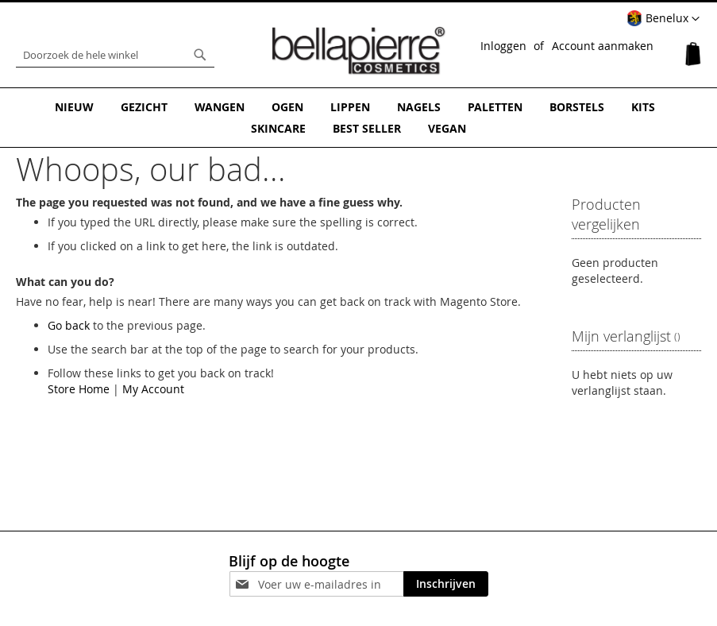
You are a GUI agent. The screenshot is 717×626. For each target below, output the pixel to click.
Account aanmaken (602, 45)
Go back (69, 325)
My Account (153, 388)
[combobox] (115, 55)
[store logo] (359, 50)
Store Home (79, 388)
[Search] (200, 55)
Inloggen (503, 45)
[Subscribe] (445, 584)
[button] (663, 19)
